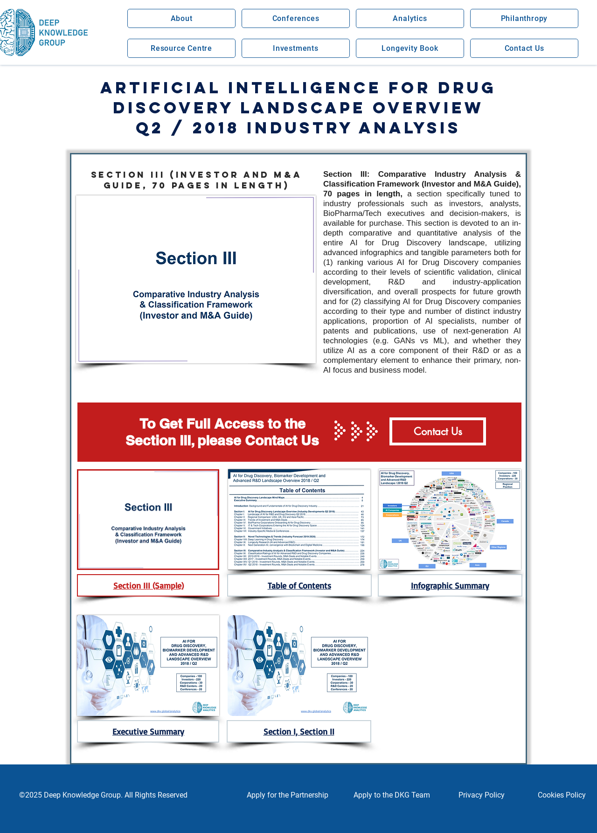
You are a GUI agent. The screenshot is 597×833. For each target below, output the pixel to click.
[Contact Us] (437, 431)
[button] (181, 18)
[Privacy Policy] (481, 795)
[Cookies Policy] (561, 795)
